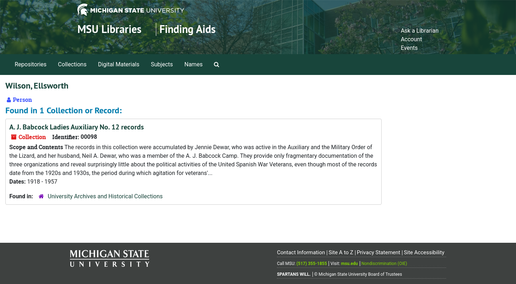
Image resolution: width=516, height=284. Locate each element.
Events (409, 47)
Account (411, 39)
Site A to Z (341, 252)
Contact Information (301, 252)
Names (194, 64)
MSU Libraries (109, 29)
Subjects (162, 64)
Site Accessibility (424, 252)
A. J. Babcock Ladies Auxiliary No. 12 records (76, 127)
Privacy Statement (378, 252)
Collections (72, 64)
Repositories (31, 64)
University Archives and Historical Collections (105, 196)
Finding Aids (187, 29)
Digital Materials (118, 64)
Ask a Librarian (420, 30)
